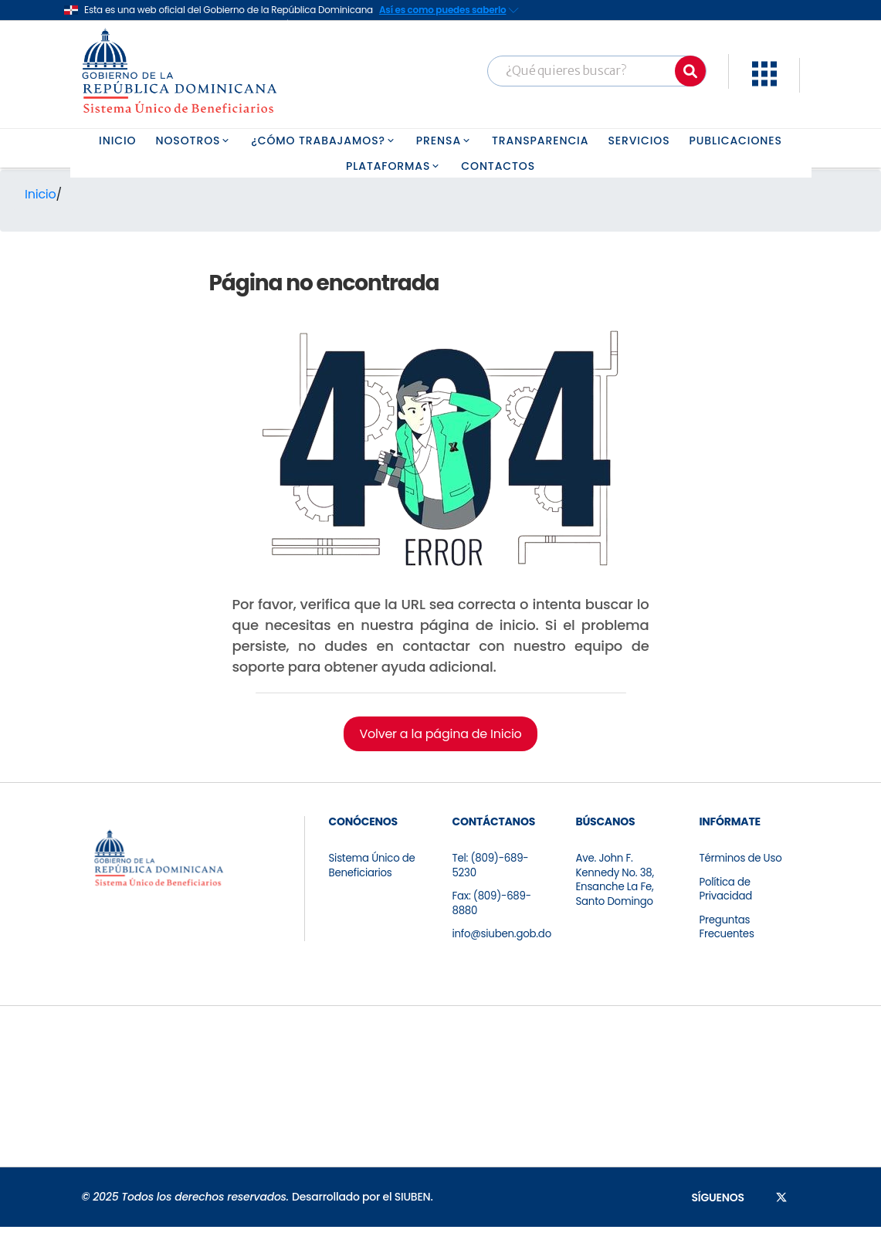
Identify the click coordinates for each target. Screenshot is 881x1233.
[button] (764, 82)
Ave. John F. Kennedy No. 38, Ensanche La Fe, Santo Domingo (616, 882)
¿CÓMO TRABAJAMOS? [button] (324, 140)
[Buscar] (690, 71)
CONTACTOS (498, 166)
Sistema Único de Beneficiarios (373, 867)
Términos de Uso (742, 859)
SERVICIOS (638, 140)
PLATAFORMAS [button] (394, 166)
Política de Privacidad (726, 891)
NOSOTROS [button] (194, 140)
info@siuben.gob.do (504, 939)
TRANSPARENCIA (540, 140)
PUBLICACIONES (736, 140)
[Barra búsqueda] (596, 71)
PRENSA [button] (444, 140)
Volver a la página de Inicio (440, 734)
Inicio (40, 194)
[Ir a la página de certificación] (108, 1092)
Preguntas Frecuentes (728, 931)
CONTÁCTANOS (493, 821)
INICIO (117, 140)
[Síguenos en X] (781, 1203)
